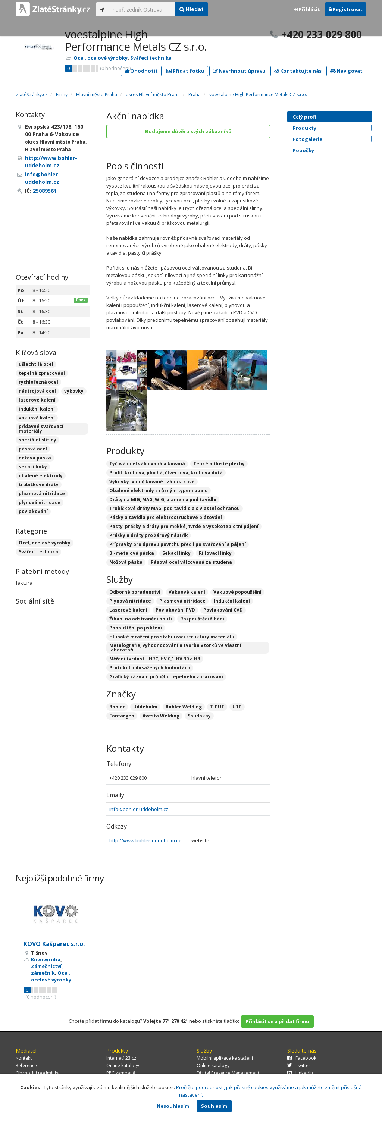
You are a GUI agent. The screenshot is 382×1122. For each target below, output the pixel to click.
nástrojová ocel (37, 391)
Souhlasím (214, 1106)
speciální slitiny (37, 440)
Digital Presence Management (228, 1073)
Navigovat (346, 70)
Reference (26, 1065)
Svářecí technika (151, 57)
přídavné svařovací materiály (41, 428)
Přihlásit (307, 9)
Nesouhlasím (173, 1106)
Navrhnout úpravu (239, 70)
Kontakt (24, 1058)
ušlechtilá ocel (36, 364)
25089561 (45, 190)
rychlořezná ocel (38, 382)
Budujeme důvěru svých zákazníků (188, 131)
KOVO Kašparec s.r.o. (54, 944)
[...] (142, 9)
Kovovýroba (45, 959)
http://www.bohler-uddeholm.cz (145, 840)
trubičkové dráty (39, 484)
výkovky (74, 391)
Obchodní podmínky (37, 1073)
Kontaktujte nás (298, 70)
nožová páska (35, 458)
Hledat (191, 9)
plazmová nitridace (42, 493)
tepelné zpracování (42, 373)
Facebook (301, 1058)
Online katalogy (122, 1065)
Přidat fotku (185, 70)
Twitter (298, 1065)
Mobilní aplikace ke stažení (225, 1058)
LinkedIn (300, 1073)
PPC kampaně (120, 1073)
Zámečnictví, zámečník (47, 969)
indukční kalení (37, 409)
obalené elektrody (41, 475)
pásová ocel (33, 449)
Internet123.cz (121, 1058)
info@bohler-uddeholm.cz (138, 809)
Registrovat (346, 9)
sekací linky (33, 466)
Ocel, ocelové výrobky (100, 57)
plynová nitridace (39, 502)
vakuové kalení (37, 418)
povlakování (33, 511)
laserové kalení (37, 400)
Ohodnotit (141, 70)
